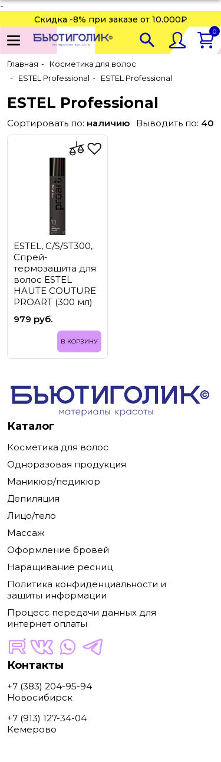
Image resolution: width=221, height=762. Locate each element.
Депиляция (33, 498)
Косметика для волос (57, 447)
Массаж (26, 532)
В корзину (79, 341)
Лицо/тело (31, 515)
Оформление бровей (58, 549)
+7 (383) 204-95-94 (49, 686)
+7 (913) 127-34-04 (47, 718)
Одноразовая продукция (66, 464)
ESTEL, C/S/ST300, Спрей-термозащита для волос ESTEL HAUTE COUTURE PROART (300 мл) (55, 274)
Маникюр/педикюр (53, 481)
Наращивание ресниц (60, 567)
